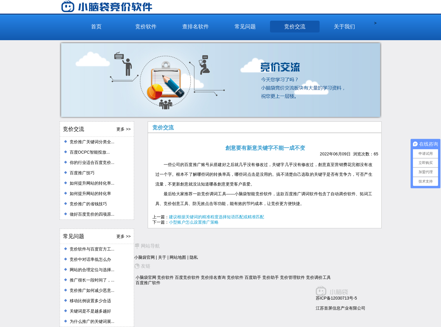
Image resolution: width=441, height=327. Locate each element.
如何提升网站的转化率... (92, 183)
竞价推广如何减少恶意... (92, 290)
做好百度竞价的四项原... (92, 214)
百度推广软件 (148, 282)
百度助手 (253, 277)
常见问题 (245, 27)
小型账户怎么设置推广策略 (194, 222)
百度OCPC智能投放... (90, 152)
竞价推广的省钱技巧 (88, 203)
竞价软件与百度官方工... (92, 249)
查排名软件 (195, 27)
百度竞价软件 (187, 277)
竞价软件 (146, 27)
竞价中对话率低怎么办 (90, 259)
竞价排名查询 (213, 277)
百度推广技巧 (82, 172)
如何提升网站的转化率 (90, 193)
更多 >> (123, 129)
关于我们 (344, 27)
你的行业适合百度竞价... (92, 162)
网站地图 (178, 257)
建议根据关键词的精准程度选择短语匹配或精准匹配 (216, 216)
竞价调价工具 (318, 277)
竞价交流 (294, 27)
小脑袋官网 (144, 257)
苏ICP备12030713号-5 (336, 298)
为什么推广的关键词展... (92, 321)
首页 (96, 27)
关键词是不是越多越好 (90, 311)
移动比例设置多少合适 (90, 300)
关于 (162, 257)
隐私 (194, 257)
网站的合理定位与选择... (92, 269)
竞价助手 (270, 277)
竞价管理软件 (292, 277)
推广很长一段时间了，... (92, 280)
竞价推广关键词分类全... (92, 141)
